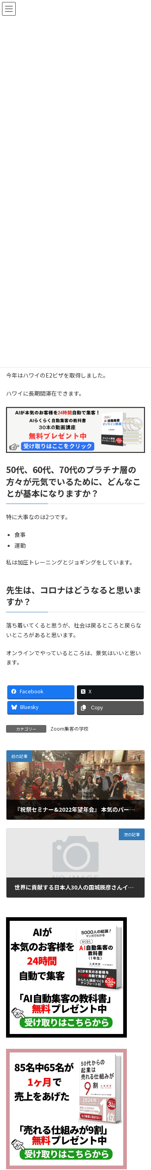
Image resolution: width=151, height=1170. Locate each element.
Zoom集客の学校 (69, 728)
